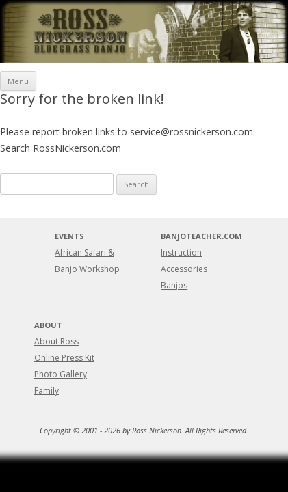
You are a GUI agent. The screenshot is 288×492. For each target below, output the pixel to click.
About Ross (56, 341)
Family (46, 390)
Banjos (174, 285)
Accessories (184, 269)
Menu (18, 81)
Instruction (181, 252)
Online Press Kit (64, 358)
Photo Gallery (60, 374)
